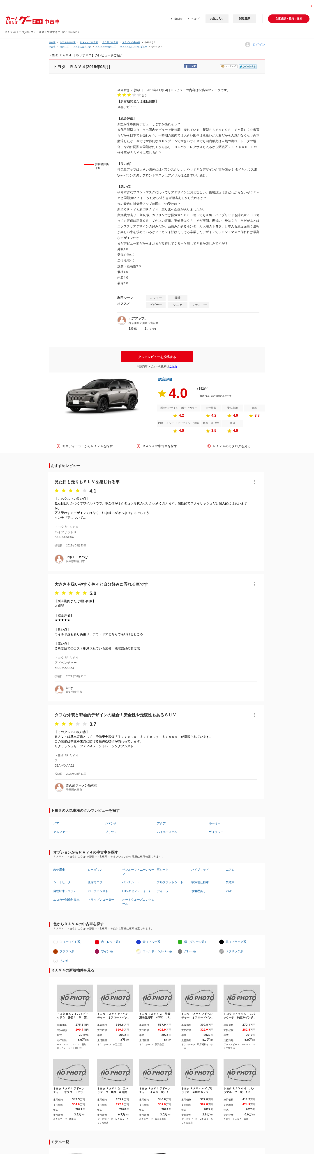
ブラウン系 (67, 951)
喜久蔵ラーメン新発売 (81, 785)
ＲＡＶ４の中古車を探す (159, 446)
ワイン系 (107, 951)
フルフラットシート (170, 882)
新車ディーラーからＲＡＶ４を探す (87, 446)
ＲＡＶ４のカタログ (105, 46)
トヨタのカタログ (82, 46)
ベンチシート (131, 882)
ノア (56, 823)
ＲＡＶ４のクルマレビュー (133, 46)
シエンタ (111, 823)
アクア (161, 823)
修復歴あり (198, 891)
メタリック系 (234, 951)
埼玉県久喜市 (74, 789)
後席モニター (96, 882)
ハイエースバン (167, 832)
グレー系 (190, 951)
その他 (64, 960)
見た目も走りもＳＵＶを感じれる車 (87, 482)
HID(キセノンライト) (136, 891)
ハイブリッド (200, 869)
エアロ (230, 869)
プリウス (111, 832)
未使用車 (59, 869)
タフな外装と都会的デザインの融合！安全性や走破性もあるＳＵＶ (115, 715)
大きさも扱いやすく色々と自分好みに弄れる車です (101, 584)
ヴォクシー (216, 832)
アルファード (62, 832)
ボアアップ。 (138, 318)
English (178, 18)
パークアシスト (98, 891)
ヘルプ (195, 18)
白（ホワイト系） (71, 942)
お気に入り (217, 18)
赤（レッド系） (111, 942)
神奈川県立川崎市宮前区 (143, 323)
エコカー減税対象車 (66, 899)
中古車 (52, 42)
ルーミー (215, 823)
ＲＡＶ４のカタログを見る (232, 446)
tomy (69, 687)
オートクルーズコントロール (138, 901)
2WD (229, 891)
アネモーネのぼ (77, 557)
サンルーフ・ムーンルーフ (138, 871)
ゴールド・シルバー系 (157, 951)
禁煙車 (230, 882)
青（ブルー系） (153, 942)
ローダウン (95, 869)
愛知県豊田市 (74, 692)
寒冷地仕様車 (200, 882)
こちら (173, 366)
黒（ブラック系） (237, 942)
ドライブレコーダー (101, 899)
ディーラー (164, 891)
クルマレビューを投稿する (157, 357)
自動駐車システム (65, 891)
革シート (163, 869)
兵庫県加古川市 (75, 561)
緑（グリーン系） (196, 942)
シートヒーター (63, 882)
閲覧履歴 (244, 18)
